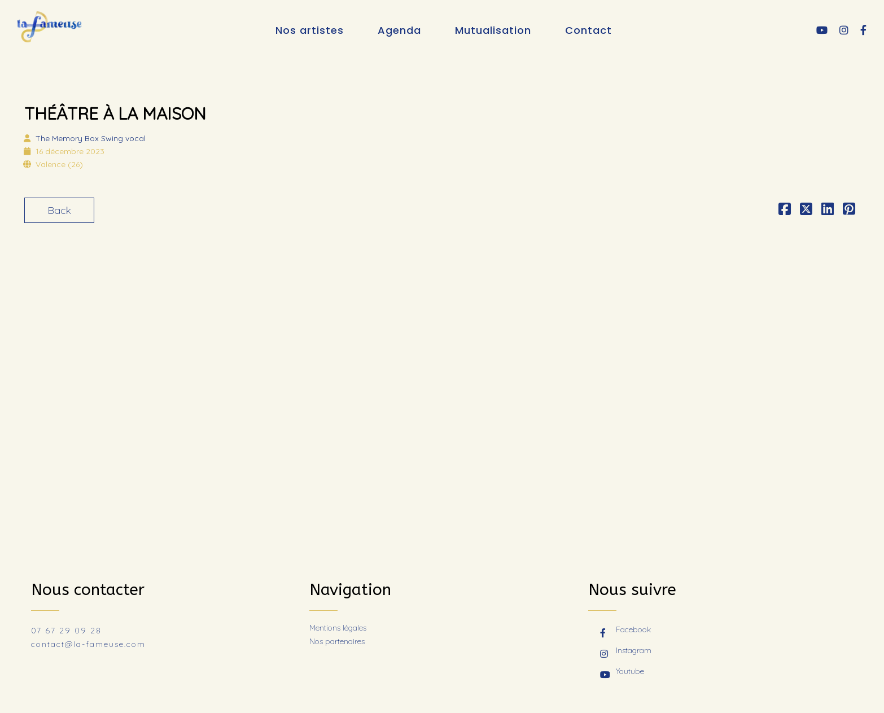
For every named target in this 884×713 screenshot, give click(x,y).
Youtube (622, 672)
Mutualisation (493, 30)
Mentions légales (337, 628)
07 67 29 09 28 (66, 630)
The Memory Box (91, 138)
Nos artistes (309, 30)
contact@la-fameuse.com (88, 644)
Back (59, 210)
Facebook (625, 630)
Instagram (625, 651)
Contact (588, 30)
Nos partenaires (337, 641)
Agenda (399, 30)
